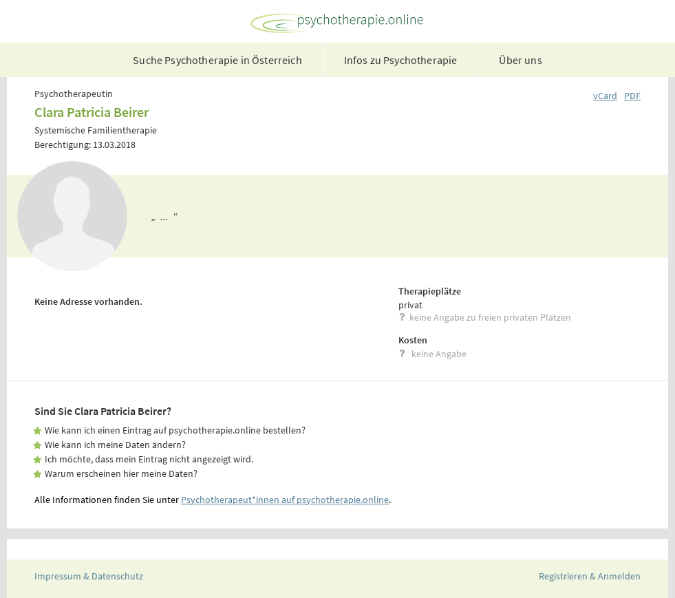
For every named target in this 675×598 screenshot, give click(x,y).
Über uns (520, 60)
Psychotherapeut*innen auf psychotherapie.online (285, 499)
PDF (632, 95)
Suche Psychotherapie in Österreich (217, 60)
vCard (605, 95)
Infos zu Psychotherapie (401, 60)
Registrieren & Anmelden (590, 576)
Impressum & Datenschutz (88, 576)
